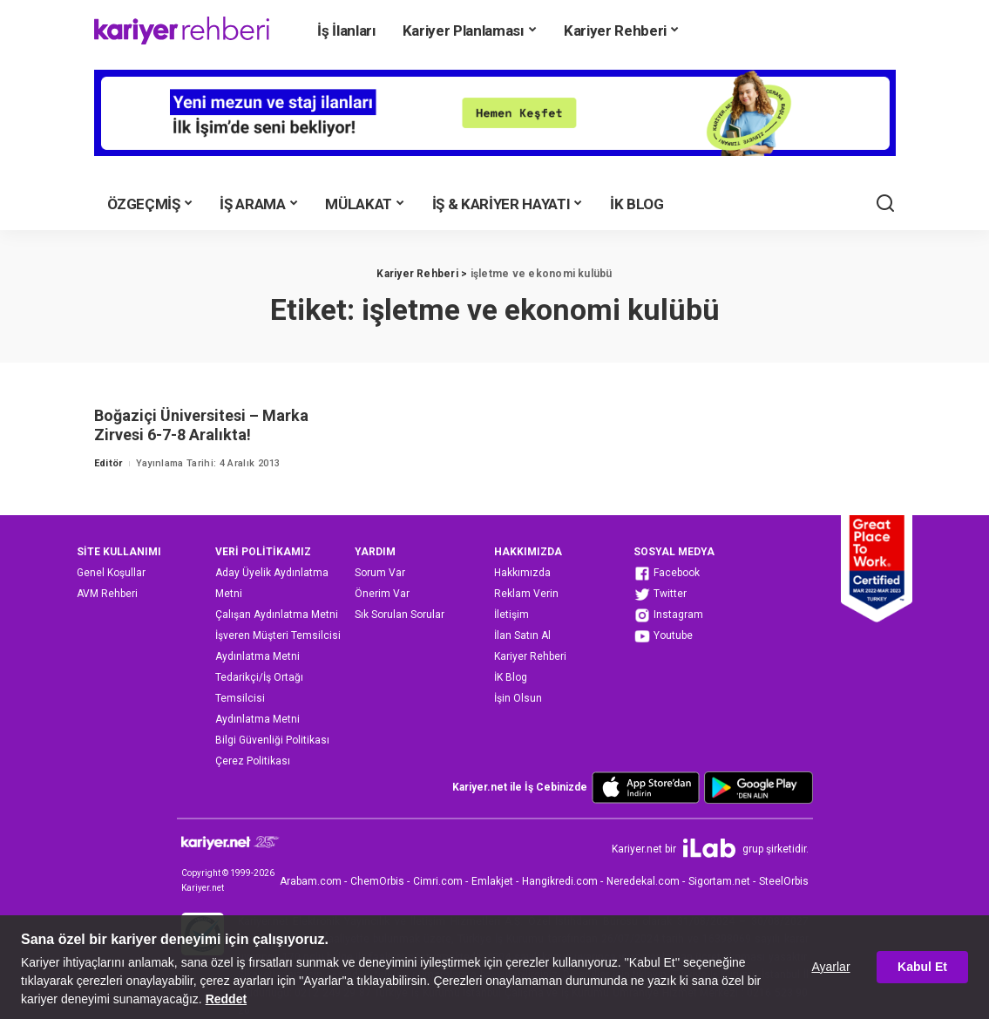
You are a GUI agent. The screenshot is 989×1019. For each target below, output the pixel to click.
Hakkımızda (522, 573)
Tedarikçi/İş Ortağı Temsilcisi (259, 687)
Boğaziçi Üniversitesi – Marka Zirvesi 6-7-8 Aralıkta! (201, 425)
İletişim (511, 614)
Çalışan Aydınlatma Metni (276, 614)
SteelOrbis (784, 881)
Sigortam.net (719, 881)
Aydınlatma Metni (257, 656)
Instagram (668, 615)
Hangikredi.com (560, 881)
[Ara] (885, 204)
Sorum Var (380, 573)
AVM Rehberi (107, 594)
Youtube (663, 636)
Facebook (666, 573)
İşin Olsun (518, 698)
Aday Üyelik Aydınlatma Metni (272, 583)
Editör (108, 463)
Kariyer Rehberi (530, 656)
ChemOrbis (377, 881)
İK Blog (510, 677)
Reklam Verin (526, 594)
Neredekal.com (643, 881)
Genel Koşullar (111, 573)
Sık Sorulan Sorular (399, 614)
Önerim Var (382, 594)
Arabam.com (311, 881)
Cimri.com (438, 881)
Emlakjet (492, 881)
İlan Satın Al (522, 635)
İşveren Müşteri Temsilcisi (278, 635)
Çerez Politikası (252, 761)
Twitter (660, 594)
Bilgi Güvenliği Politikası (272, 740)
